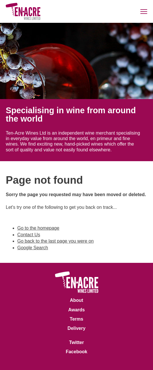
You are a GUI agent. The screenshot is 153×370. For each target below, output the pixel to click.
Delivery (76, 328)
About (76, 300)
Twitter (76, 342)
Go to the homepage (38, 228)
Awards (76, 309)
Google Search (32, 247)
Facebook (76, 351)
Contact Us (28, 234)
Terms (76, 319)
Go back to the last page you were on (55, 241)
